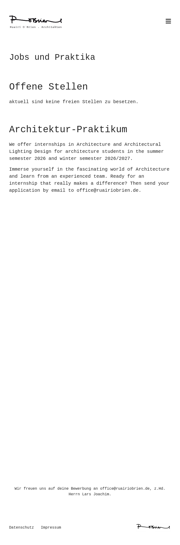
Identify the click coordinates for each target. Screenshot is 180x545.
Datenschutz (21, 528)
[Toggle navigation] (168, 21)
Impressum (51, 528)
